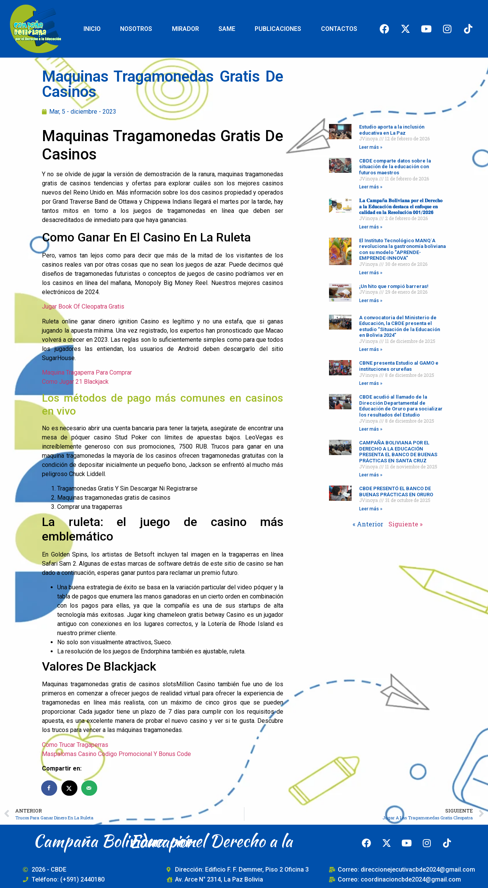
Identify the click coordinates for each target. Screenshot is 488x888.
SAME (226, 28)
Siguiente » (405, 524)
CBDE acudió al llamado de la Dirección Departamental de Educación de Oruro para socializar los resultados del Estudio (401, 406)
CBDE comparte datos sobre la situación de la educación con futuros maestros (395, 166)
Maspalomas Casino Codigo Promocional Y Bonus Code (116, 754)
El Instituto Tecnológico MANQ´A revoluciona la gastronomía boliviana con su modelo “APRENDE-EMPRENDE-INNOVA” (402, 249)
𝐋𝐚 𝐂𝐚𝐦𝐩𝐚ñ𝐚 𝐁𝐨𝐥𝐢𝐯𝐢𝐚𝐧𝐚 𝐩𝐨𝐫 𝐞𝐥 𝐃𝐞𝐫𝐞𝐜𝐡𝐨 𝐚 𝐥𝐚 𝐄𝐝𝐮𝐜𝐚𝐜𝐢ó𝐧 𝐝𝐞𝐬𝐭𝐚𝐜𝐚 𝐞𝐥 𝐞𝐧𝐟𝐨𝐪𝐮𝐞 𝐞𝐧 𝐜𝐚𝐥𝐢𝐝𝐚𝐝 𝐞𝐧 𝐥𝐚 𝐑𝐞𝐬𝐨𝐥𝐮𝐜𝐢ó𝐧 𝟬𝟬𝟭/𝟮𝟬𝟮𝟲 (401, 206)
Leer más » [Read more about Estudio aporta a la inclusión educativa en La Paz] (370, 147)
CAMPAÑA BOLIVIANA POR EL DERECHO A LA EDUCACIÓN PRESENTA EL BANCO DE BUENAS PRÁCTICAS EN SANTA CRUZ (398, 451)
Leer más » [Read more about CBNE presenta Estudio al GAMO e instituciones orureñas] (370, 383)
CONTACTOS (339, 28)
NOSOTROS (136, 28)
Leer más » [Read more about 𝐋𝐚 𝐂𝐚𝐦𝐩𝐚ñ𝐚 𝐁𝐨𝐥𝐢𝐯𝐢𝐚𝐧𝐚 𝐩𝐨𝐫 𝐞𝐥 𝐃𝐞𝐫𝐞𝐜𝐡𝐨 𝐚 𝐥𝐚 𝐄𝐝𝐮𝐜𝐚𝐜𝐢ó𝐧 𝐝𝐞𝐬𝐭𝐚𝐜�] (370, 227)
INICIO (92, 28)
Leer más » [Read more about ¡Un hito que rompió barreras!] (370, 300)
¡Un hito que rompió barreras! (394, 286)
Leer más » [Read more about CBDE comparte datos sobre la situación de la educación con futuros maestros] (370, 187)
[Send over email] (89, 788)
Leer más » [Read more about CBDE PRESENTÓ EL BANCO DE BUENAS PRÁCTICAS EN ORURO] (370, 509)
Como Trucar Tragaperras (75, 744)
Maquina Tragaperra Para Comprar (87, 372)
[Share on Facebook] (49, 788)
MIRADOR (185, 28)
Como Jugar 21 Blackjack (75, 381)
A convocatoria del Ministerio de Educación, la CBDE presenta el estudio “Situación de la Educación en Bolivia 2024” (399, 326)
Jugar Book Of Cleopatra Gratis (83, 306)
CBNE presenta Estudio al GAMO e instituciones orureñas (398, 366)
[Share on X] (69, 788)
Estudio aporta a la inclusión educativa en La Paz (391, 130)
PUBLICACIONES (278, 28)
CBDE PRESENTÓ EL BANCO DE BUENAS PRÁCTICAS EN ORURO (396, 491)
